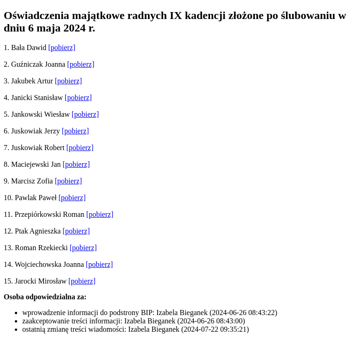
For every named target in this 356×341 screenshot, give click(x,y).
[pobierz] (62, 47)
